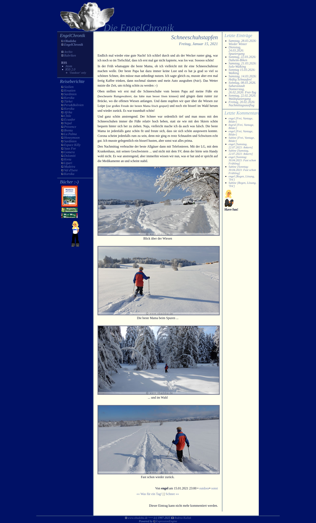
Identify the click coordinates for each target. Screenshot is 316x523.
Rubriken (70, 55)
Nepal (68, 123)
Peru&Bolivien (74, 105)
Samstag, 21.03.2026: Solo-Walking (243, 65)
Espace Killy (72, 145)
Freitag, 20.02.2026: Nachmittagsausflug (242, 103)
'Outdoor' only (77, 72)
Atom (68, 66)
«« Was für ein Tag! (149, 494)
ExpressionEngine (166, 521)
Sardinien (70, 94)
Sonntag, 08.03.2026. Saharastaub (242, 84)
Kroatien (69, 90)
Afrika (68, 112)
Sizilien (69, 87)
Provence (70, 126)
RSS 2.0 (70, 69)
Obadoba (70, 41)
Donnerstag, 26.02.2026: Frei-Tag (242, 90)
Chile (67, 116)
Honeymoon (72, 137)
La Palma (70, 134)
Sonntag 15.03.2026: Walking (242, 71)
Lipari (68, 163)
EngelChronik (73, 44)
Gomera (69, 152)
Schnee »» (172, 494)
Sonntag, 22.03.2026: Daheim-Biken (242, 58)
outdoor (204, 488)
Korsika (69, 97)
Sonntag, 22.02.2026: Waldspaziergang (242, 97)
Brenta (68, 130)
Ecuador (69, 119)
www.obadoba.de (138, 517)
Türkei (68, 101)
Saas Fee (70, 148)
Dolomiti (70, 155)
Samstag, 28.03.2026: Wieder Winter (243, 42)
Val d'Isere (71, 170)
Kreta (67, 159)
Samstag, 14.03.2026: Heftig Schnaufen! (243, 77)
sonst (214, 488)
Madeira (69, 166)
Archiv (68, 52)
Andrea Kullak (182, 517)
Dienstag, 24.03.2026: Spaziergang (236, 50)
